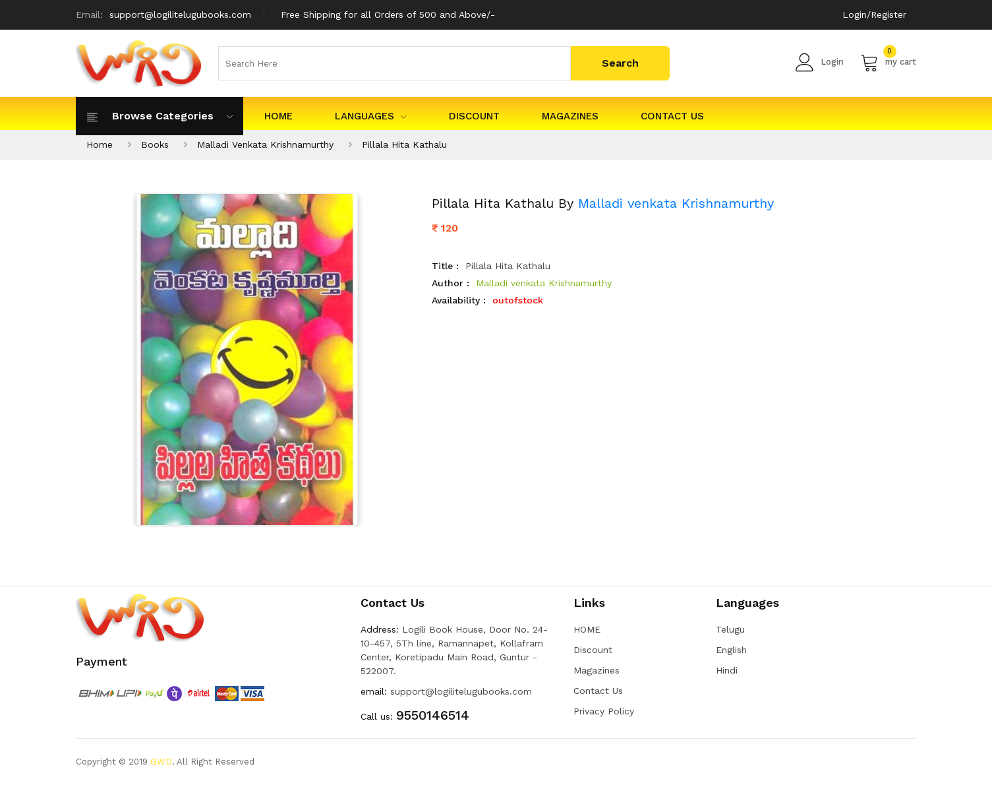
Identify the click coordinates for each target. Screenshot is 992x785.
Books (155, 144)
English (731, 649)
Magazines (570, 116)
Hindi (727, 670)
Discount (474, 116)
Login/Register (874, 14)
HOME (278, 116)
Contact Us (672, 116)
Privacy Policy (603, 711)
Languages (371, 116)
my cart (888, 62)
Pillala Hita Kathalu (404, 144)
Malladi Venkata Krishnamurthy (265, 144)
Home (99, 144)
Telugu (730, 629)
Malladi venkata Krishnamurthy (676, 203)
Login (820, 62)
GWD (161, 762)
